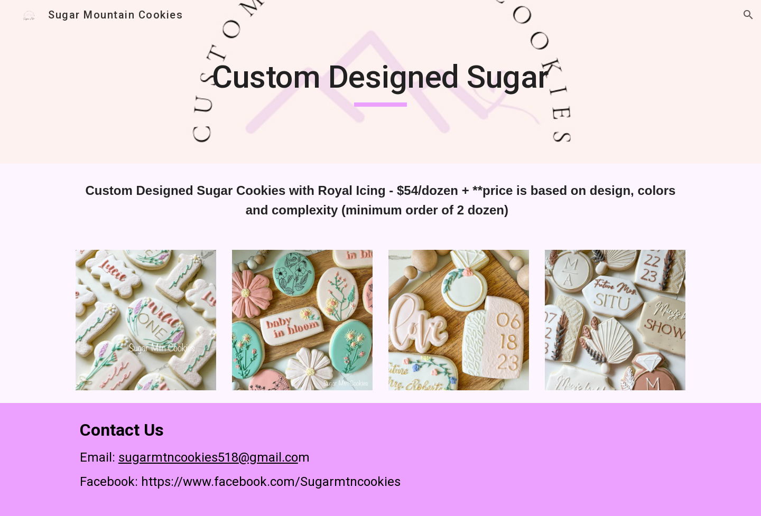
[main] (380, 82)
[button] (748, 14)
